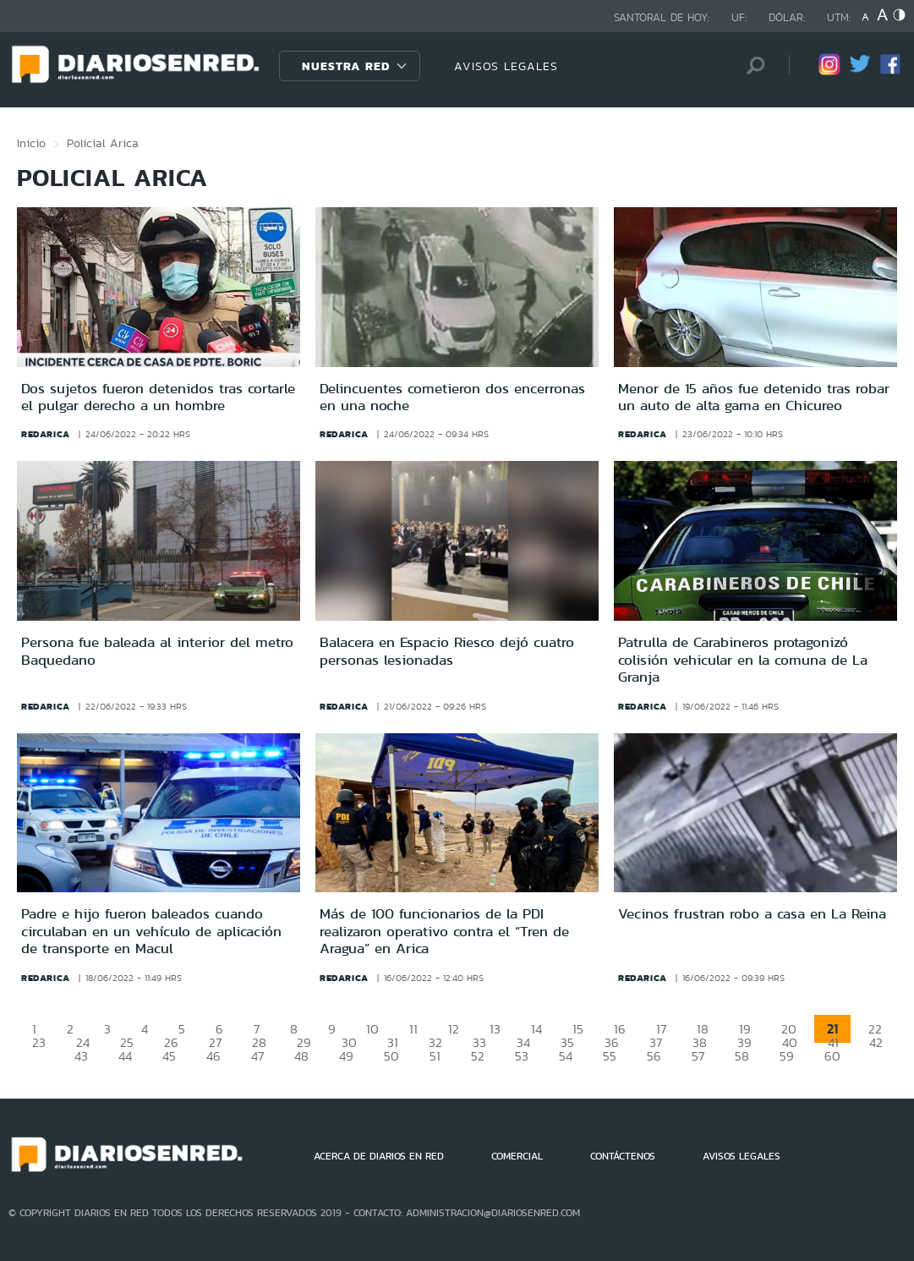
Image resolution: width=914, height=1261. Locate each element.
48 (301, 1056)
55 (609, 1056)
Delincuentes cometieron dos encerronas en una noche (452, 396)
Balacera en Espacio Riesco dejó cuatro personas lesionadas (447, 650)
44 (125, 1056)
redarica (45, 434)
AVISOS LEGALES (506, 66)
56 (654, 1056)
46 (213, 1056)
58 (742, 1056)
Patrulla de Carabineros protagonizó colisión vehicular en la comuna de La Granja (742, 659)
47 (257, 1056)
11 (413, 1029)
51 (435, 1056)
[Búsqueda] (751, 65)
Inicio (31, 143)
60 (832, 1056)
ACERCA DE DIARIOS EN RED (379, 1156)
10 (372, 1029)
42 (876, 1042)
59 (787, 1056)
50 (391, 1056)
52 (477, 1056)
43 (81, 1056)
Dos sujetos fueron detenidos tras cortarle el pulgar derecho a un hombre (158, 396)
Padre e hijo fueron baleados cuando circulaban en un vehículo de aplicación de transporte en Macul (151, 930)
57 (698, 1056)
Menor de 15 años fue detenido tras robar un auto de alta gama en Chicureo (753, 396)
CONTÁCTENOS (622, 1156)
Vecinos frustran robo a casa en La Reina (752, 913)
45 (169, 1056)
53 (521, 1056)
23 (39, 1042)
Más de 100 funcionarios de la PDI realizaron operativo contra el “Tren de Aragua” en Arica (444, 930)
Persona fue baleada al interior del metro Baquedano (157, 650)
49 (346, 1056)
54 (565, 1056)
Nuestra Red (346, 66)
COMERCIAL (517, 1156)
